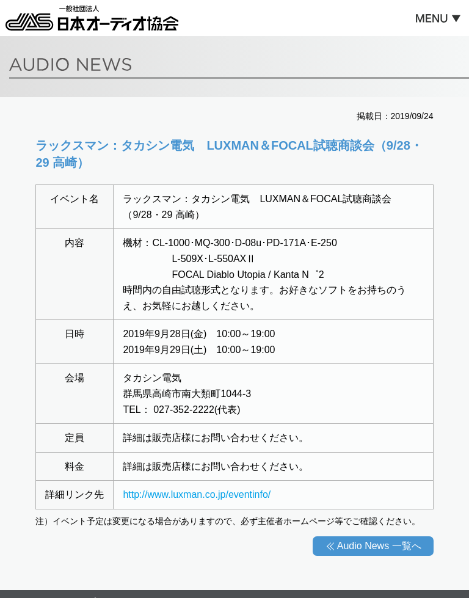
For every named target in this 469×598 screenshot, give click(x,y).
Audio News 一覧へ (379, 546)
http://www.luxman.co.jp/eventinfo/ (197, 494)
